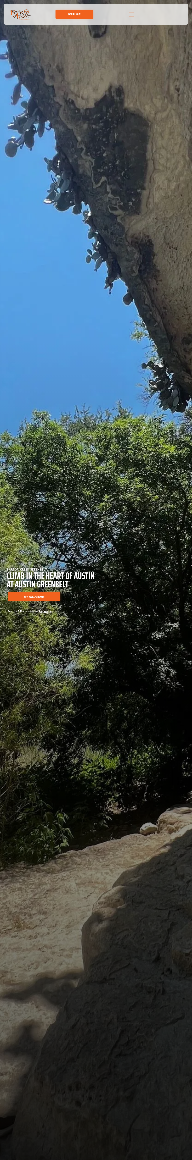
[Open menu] (131, 14)
